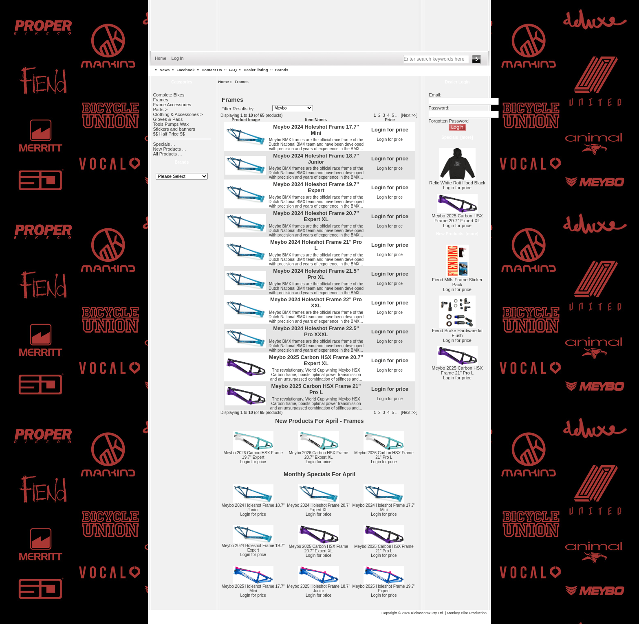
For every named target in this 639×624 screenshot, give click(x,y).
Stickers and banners (174, 129)
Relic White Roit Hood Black (457, 180)
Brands (282, 70)
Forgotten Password (448, 120)
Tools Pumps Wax (171, 124)
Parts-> (160, 109)
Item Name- (316, 120)
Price (389, 120)
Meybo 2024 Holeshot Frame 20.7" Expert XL (316, 216)
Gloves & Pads (168, 119)
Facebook (185, 70)
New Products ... (169, 149)
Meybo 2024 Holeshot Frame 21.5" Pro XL (316, 274)
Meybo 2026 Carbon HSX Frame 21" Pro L (384, 455)
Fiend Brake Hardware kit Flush (457, 331)
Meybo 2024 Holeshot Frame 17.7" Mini (316, 130)
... (397, 115)
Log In (178, 58)
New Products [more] (457, 234)
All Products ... (167, 153)
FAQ (233, 70)
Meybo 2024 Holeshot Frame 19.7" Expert (316, 187)
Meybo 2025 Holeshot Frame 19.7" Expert (384, 588)
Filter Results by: (238, 108)
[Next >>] (409, 115)
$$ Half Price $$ (169, 133)
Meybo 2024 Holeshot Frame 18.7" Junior (316, 159)
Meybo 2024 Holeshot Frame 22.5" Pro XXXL (316, 331)
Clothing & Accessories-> (178, 114)
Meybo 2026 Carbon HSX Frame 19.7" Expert (253, 455)
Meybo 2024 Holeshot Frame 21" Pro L (316, 245)
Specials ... (164, 144)
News (165, 70)
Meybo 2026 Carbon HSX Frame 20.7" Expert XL (318, 455)
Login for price (390, 139)
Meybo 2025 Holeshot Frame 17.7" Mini (253, 588)
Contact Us (211, 70)
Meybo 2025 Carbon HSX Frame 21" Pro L (316, 389)
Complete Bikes (168, 94)
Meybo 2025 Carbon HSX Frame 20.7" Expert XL (316, 360)
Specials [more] (457, 137)
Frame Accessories (172, 104)
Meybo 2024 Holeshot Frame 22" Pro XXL (316, 302)
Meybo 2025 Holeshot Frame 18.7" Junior (318, 588)
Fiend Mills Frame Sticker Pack (457, 280)
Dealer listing (256, 70)
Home (160, 58)
